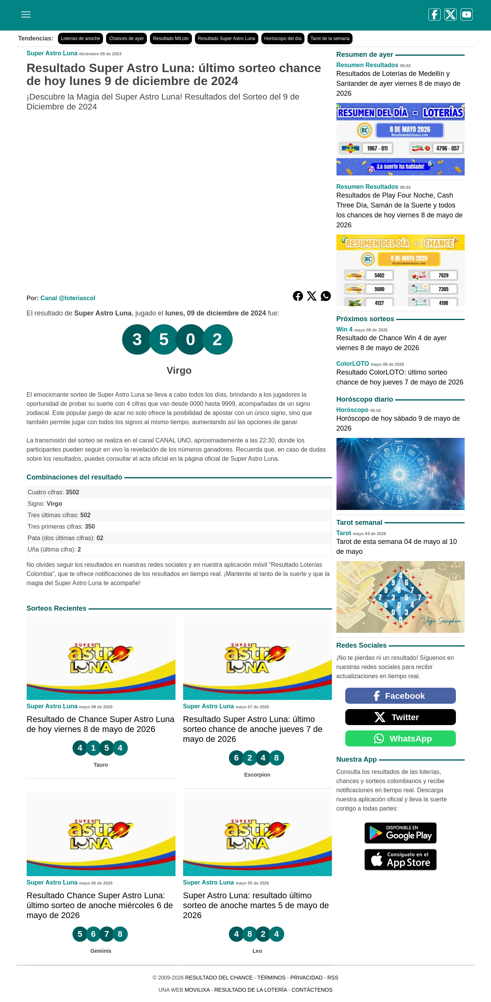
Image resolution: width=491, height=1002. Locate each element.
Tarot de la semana (330, 38)
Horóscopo (352, 410)
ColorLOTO (352, 363)
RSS (332, 978)
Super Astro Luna (52, 53)
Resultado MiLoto (170, 38)
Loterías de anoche (80, 38)
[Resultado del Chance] (127, 15)
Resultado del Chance (219, 978)
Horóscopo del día (282, 38)
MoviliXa (197, 990)
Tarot (343, 533)
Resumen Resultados (367, 65)
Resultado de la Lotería (250, 990)
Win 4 (344, 329)
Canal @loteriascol (67, 298)
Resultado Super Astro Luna (226, 38)
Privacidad (306, 978)
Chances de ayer (126, 38)
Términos (272, 978)
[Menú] (24, 12)
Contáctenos (311, 990)
